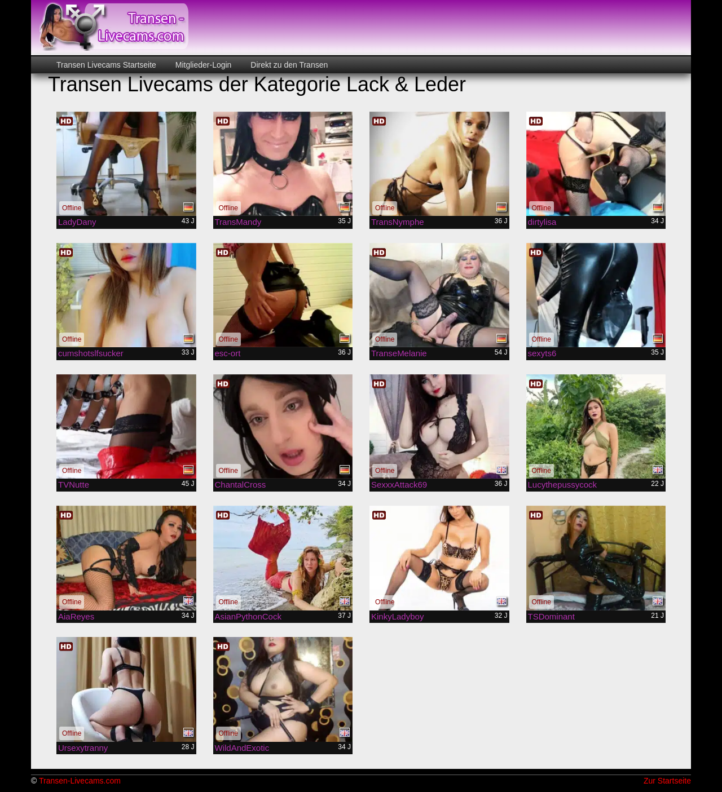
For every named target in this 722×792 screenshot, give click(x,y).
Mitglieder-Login (202, 64)
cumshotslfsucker (91, 353)
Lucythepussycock (562, 484)
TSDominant (551, 616)
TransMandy (238, 222)
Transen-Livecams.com (80, 780)
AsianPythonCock (248, 616)
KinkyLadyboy (397, 616)
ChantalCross (240, 484)
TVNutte (73, 484)
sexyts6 (542, 353)
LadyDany (77, 222)
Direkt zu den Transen (288, 64)
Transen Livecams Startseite (106, 64)
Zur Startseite (667, 780)
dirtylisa (542, 222)
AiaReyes (76, 616)
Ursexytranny (83, 748)
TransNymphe (397, 222)
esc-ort (228, 353)
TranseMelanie (399, 353)
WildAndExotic (242, 748)
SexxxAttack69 (399, 484)
